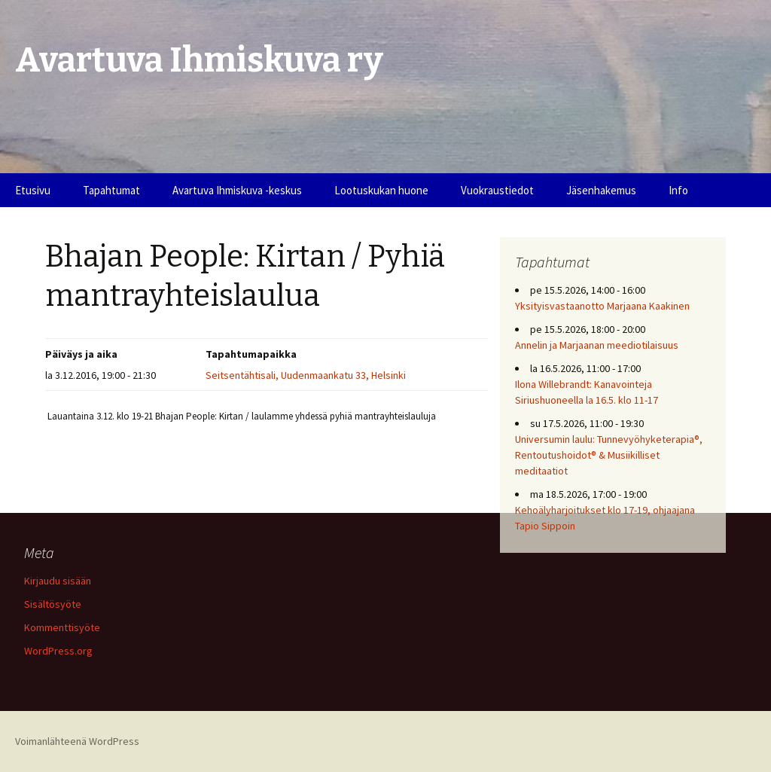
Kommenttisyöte (62, 627)
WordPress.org (58, 651)
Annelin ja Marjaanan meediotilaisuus (596, 345)
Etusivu (32, 190)
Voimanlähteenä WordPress (77, 741)
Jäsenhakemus (601, 190)
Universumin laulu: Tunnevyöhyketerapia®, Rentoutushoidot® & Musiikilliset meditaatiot (608, 455)
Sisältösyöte (52, 604)
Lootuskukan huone (381, 190)
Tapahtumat (111, 190)
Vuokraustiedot (497, 190)
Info (678, 190)
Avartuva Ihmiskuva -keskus (237, 190)
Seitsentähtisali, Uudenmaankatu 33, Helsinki (306, 375)
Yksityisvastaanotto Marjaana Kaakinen (602, 306)
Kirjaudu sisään (57, 580)
